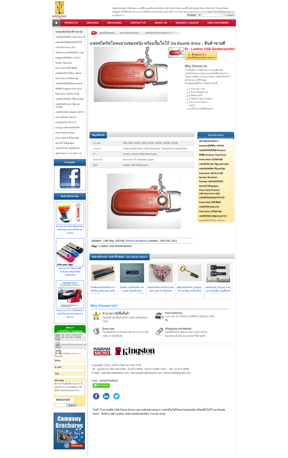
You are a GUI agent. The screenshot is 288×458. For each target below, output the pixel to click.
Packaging (114, 22)
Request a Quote (187, 22)
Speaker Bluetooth (208, 177)
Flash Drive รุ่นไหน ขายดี (211, 173)
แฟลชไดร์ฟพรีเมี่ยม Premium (212, 150)
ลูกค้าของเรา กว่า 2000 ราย (68, 153)
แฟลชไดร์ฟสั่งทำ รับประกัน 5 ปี (70, 37)
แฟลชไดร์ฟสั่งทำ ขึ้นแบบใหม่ (212, 169)
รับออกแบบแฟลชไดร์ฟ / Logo (69, 52)
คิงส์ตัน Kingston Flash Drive (212, 155)
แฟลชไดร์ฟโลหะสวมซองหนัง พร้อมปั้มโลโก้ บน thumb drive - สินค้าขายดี (162, 33)
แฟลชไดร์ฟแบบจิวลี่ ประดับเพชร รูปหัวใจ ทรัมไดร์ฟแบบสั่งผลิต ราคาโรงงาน (160, 291)
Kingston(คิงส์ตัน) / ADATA (211, 145)
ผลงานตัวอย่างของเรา (129, 33)
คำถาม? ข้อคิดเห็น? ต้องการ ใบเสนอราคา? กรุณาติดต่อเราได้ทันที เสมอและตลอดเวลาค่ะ (70, 389)
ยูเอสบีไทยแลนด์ (107, 33)
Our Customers (217, 22)
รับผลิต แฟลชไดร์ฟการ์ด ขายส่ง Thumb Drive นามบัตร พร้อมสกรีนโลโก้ (132, 291)
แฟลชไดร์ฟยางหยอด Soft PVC (213, 216)
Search (229, 15)
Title (57, 373)
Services (92, 22)
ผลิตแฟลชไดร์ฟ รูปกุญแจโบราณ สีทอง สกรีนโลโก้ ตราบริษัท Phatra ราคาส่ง (189, 291)
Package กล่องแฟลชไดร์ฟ (211, 181)
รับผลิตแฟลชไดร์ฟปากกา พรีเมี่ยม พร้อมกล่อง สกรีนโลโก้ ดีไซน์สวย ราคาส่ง (103, 291)
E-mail (58, 367)
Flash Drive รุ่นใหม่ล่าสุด (210, 211)
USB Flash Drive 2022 (209, 193)
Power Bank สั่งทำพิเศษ (210, 202)
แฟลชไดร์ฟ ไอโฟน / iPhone (68, 73)
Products (71, 22)
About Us (161, 22)
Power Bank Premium (209, 190)
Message (59, 380)
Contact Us (138, 22)
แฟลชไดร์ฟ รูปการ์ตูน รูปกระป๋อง (214, 164)
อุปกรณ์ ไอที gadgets (209, 186)
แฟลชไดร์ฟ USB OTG (209, 207)
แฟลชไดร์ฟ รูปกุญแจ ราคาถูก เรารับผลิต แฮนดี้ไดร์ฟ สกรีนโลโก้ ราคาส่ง (218, 291)
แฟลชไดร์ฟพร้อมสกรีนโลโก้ (211, 197)
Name (58, 360)
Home (56, 22)
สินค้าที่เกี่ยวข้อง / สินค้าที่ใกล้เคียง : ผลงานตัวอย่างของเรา (120, 257)
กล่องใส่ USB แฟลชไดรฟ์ (67, 148)
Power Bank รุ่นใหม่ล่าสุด (210, 159)
